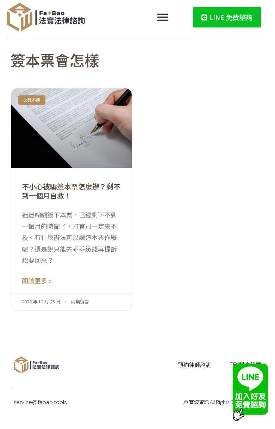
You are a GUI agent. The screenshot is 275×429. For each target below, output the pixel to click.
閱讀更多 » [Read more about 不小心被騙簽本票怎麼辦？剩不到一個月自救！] (37, 280)
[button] (163, 17)
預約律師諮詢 (195, 364)
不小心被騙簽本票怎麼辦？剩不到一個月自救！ (71, 191)
